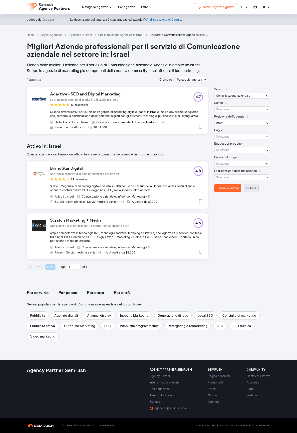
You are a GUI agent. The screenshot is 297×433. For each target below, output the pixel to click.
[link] (126, 7)
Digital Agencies (51, 35)
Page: (62, 267)
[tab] (38, 293)
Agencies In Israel (80, 35)
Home (31, 35)
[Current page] (74, 267)
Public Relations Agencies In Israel (120, 35)
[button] (244, 7)
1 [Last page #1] (86, 267)
